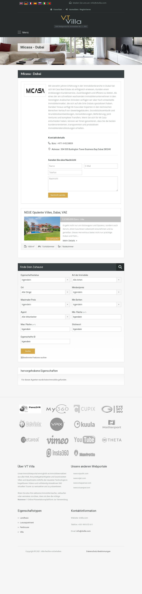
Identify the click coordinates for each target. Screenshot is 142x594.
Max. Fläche (28, 324)
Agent (24, 312)
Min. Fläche (79, 312)
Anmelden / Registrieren (78, 9)
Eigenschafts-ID (28, 337)
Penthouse (24, 527)
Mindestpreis (78, 287)
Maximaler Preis (28, 300)
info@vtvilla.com (98, 2)
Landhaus (24, 518)
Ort (22, 287)
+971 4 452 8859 (65, 143)
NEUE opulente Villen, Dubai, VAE (45, 212)
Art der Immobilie (80, 275)
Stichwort (76, 324)
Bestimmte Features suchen (34, 357)
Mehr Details (70, 240)
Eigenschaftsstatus (30, 275)
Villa (22, 532)
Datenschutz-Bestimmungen (98, 551)
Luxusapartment (27, 522)
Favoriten (56, 9)
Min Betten (77, 300)
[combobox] (45, 279)
